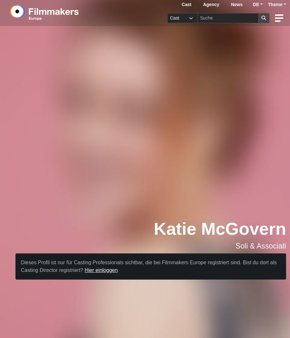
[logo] (60, 13)
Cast (186, 4)
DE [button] (256, 4)
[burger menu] (279, 18)
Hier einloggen (101, 270)
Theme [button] (275, 4)
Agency (211, 4)
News (237, 4)
